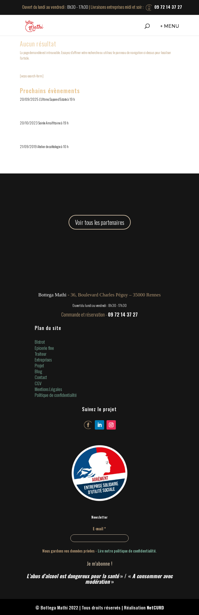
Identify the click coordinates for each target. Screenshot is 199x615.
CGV (38, 383)
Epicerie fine (44, 348)
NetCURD (155, 607)
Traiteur (40, 353)
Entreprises (43, 359)
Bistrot (40, 341)
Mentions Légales (48, 389)
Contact (41, 377)
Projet (39, 365)
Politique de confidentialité (56, 395)
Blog (38, 371)
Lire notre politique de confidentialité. (127, 551)
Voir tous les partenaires (99, 222)
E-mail (99, 528)
